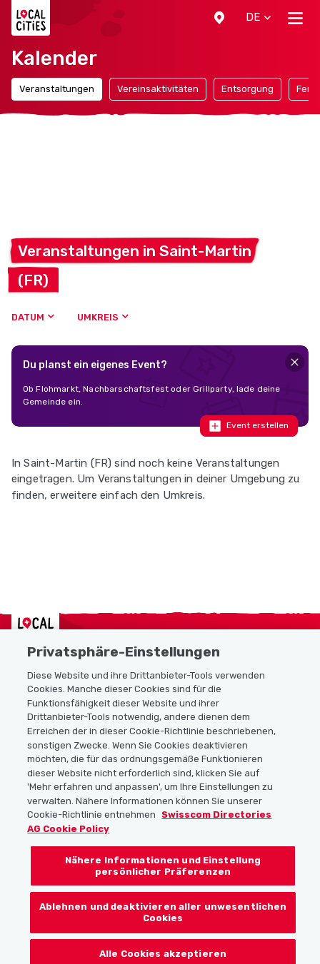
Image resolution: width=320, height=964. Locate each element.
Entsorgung (247, 88)
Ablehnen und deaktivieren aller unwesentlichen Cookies (163, 924)
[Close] (294, 362)
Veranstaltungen (56, 88)
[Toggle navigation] (295, 18)
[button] (219, 17)
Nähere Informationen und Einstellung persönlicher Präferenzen (163, 877)
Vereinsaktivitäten (158, 88)
